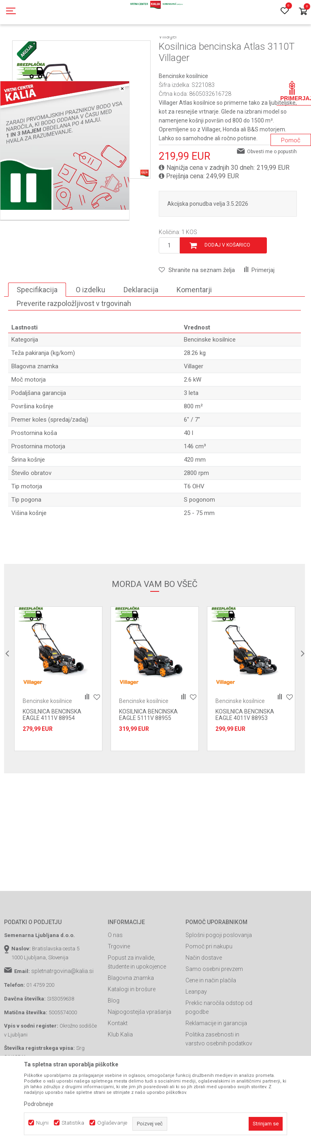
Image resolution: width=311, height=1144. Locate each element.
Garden (85, 46)
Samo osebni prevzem (214, 1005)
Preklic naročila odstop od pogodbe (218, 1043)
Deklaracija (141, 326)
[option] (58, 715)
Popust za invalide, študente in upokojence (137, 998)
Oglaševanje (112, 1123)
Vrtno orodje (113, 46)
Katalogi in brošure (132, 1025)
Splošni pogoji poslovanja (218, 971)
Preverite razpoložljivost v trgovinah (74, 340)
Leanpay (196, 1028)
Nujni (42, 1123)
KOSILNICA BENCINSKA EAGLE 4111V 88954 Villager (52, 754)
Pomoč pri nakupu (208, 982)
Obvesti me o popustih (272, 188)
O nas (115, 971)
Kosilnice (143, 46)
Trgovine (119, 982)
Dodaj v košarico (227, 281)
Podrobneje (38, 1104)
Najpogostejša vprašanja (139, 1048)
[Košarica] (303, 12)
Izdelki (64, 46)
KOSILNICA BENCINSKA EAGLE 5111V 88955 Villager (148, 754)
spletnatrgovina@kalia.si (62, 1007)
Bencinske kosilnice (182, 46)
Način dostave (203, 994)
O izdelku (90, 326)
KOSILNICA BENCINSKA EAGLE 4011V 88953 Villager (244, 754)
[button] (197, 306)
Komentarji (194, 326)
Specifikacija (37, 326)
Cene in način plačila (210, 1016)
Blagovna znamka (131, 1014)
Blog (113, 1037)
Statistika (73, 1123)
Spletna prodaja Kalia (27, 46)
